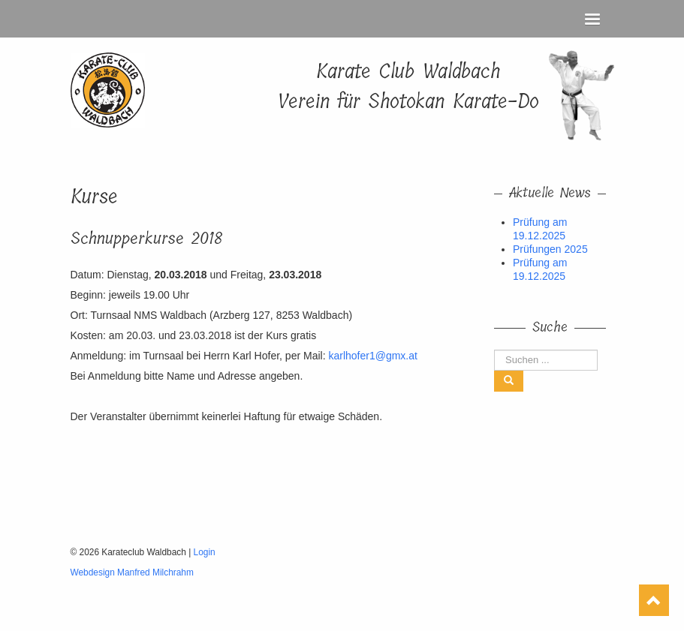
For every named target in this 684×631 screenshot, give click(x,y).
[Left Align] (508, 381)
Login (204, 552)
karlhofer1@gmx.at (372, 356)
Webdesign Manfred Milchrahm (132, 572)
